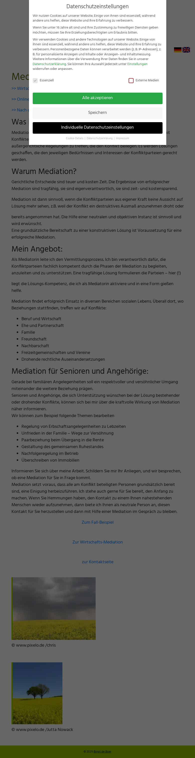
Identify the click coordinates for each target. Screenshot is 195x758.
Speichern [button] (97, 112)
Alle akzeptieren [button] (97, 98)
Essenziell (43, 80)
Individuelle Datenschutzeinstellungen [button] (97, 127)
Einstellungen (137, 64)
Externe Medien (144, 80)
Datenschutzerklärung (49, 64)
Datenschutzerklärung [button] (100, 138)
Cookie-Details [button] (75, 138)
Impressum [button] (122, 138)
